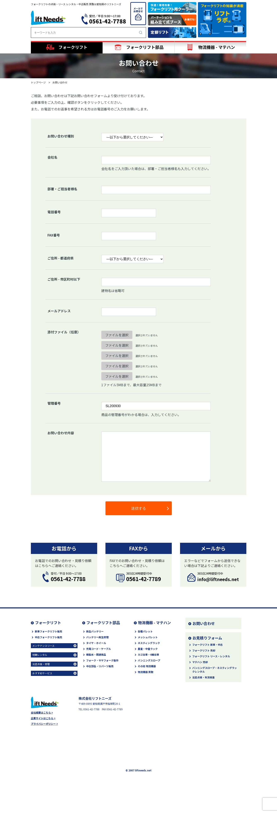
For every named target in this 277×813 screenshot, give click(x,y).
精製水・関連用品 (96, 654)
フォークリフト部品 (103, 622)
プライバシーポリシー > (44, 724)
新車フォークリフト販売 (48, 631)
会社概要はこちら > (42, 712)
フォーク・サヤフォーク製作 (102, 660)
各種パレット (145, 631)
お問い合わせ (203, 623)
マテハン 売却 (200, 662)
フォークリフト (48, 622)
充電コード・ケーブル (98, 648)
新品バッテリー (95, 631)
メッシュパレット (148, 637)
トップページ (38, 82)
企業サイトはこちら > (43, 718)
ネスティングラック (149, 643)
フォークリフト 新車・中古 (207, 644)
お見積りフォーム (207, 638)
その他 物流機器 (147, 666)
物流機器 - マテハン (154, 622)
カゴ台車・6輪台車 (148, 654)
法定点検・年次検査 (203, 677)
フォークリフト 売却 (203, 650)
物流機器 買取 (145, 672)
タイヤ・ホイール (96, 643)
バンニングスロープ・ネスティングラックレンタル (214, 669)
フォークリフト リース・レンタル (211, 656)
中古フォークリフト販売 (48, 637)
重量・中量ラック (148, 648)
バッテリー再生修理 (97, 637)
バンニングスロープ (149, 660)
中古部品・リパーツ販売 (100, 666)
